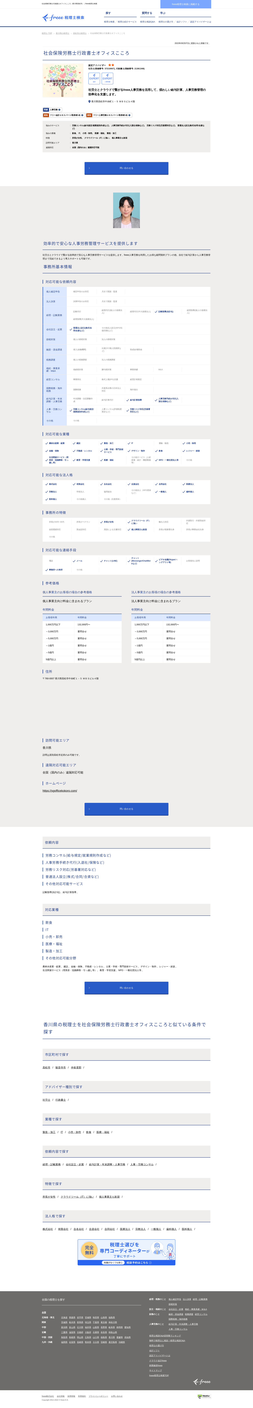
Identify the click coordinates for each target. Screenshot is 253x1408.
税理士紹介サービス (127, 22)
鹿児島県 (113, 1342)
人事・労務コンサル (142, 1164)
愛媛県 (119, 1337)
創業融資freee (155, 1365)
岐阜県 (112, 1327)
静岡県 (119, 1327)
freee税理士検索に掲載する (186, 4)
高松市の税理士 (80, 33)
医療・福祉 (102, 1132)
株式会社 (48, 1229)
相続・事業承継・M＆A (196, 1309)
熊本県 (88, 1342)
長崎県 (80, 1342)
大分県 (96, 1342)
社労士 (46, 1099)
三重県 (64, 1332)
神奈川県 (113, 1322)
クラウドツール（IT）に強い (77, 1196)
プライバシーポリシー (98, 1396)
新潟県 (64, 1327)
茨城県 (64, 1322)
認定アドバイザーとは (200, 22)
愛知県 (127, 1327)
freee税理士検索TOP (159, 1375)
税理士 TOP (47, 33)
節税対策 (173, 1304)
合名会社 (79, 1229)
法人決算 (187, 1299)
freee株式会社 (48, 1396)
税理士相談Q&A (147, 22)
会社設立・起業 (75, 1164)
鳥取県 (64, 1337)
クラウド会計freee (158, 1360)
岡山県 (80, 1337)
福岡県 (64, 1342)
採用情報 (71, 1396)
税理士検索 (109, 22)
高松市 (46, 1067)
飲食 (88, 1132)
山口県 (96, 1337)
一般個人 (156, 1229)
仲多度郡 (76, 1067)
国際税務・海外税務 (178, 1319)
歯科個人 (171, 1229)
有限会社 (63, 1229)
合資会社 (94, 1229)
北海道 (64, 1317)
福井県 (88, 1327)
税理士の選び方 (166, 22)
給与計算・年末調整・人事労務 (107, 1164)
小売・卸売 (74, 1132)
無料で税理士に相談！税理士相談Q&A (167, 1340)
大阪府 (88, 1332)
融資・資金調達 (176, 1314)
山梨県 (96, 1327)
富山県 (72, 1327)
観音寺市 (61, 1067)
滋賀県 (72, 1332)
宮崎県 (104, 1342)
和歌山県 (113, 1332)
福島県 (112, 1317)
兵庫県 (96, 1332)
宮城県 (88, 1317)
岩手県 (80, 1317)
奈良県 (104, 1332)
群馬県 (80, 1322)
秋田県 (96, 1317)
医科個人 (187, 1229)
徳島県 (104, 1337)
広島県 (88, 1337)
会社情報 (61, 1396)
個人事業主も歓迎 (109, 1196)
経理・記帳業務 (52, 1164)
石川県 (80, 1327)
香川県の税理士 (62, 33)
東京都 (104, 1322)
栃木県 (72, 1322)
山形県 (104, 1317)
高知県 (127, 1337)
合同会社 (110, 1229)
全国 (44, 1312)
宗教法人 (140, 1229)
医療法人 (125, 1229)
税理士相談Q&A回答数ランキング (165, 1335)
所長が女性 (49, 1196)
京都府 (80, 1332)
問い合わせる (126, 168)
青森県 (72, 1317)
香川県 (112, 1337)
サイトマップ (155, 1370)
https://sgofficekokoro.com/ (60, 790)
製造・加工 (49, 1132)
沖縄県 (122, 1342)
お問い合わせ (117, 1396)
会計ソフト (182, 22)
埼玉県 (88, 1322)
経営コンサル (201, 1314)
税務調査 (189, 1314)
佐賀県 (72, 1342)
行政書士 (61, 1099)
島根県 (72, 1337)
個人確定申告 (175, 1299)
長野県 (104, 1327)
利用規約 (82, 1396)
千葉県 (96, 1322)
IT (62, 1132)
